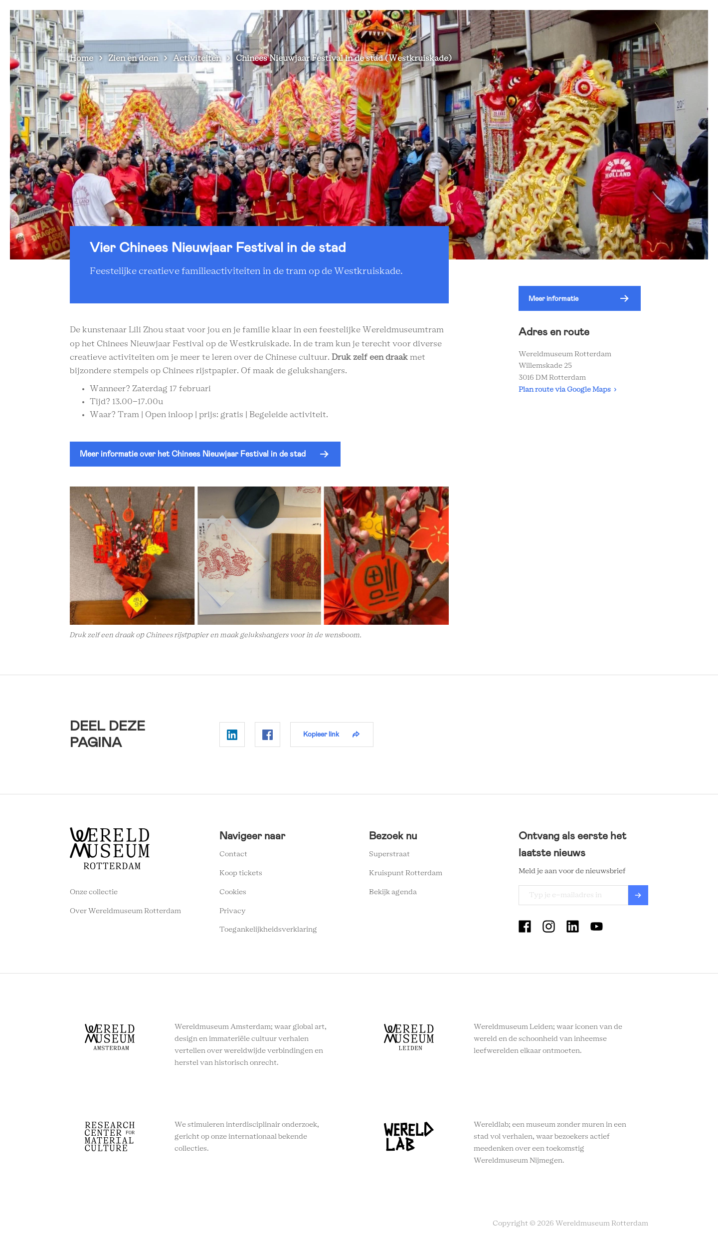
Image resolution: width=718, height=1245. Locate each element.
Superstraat (389, 854)
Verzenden (638, 895)
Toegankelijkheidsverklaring (268, 929)
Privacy (232, 911)
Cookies (232, 892)
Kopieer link (321, 734)
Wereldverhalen (412, 24)
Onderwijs (472, 24)
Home (81, 58)
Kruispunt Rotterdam (405, 873)
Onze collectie (94, 892)
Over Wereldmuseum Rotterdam (125, 911)
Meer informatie (553, 298)
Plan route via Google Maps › (567, 389)
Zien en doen (282, 24)
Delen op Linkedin (232, 734)
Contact (233, 854)
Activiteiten (197, 58)
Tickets (578, 24)
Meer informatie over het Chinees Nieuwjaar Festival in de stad (193, 454)
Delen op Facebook (267, 734)
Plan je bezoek (344, 24)
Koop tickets (240, 873)
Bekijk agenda (393, 892)
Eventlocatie (527, 24)
